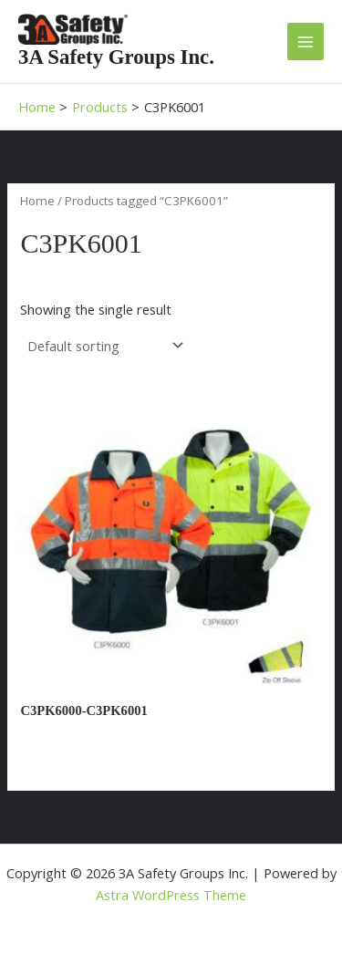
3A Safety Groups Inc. (116, 57)
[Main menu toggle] (305, 41)
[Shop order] (103, 346)
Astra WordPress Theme (171, 895)
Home (37, 200)
